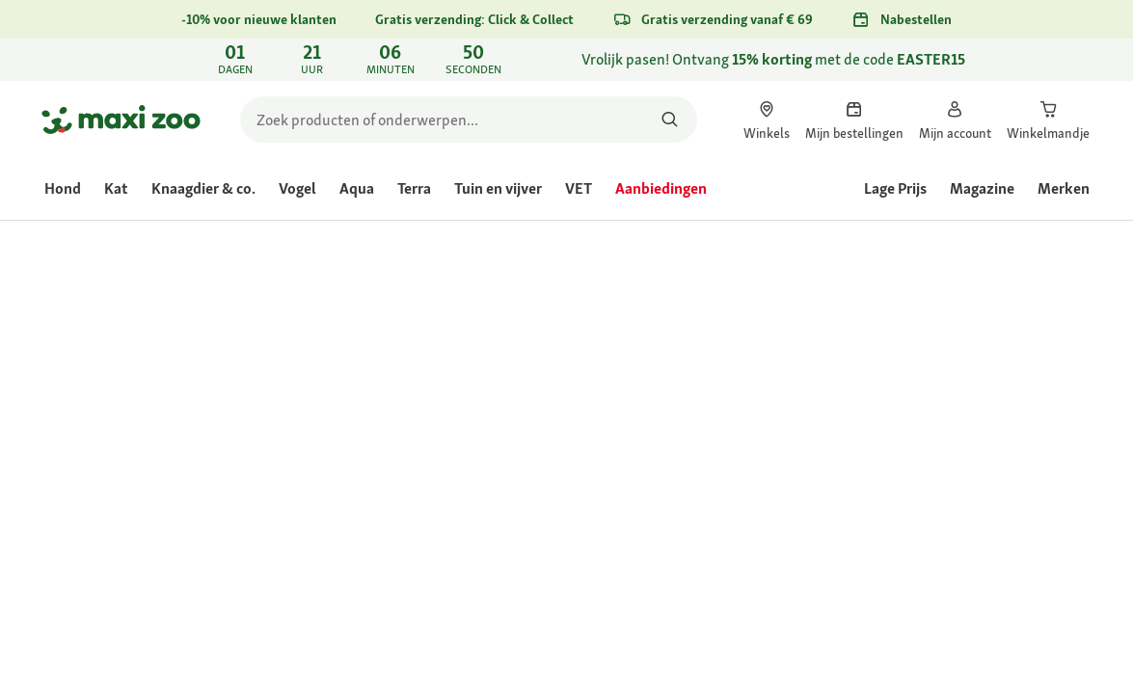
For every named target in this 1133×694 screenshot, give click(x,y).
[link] (566, 60)
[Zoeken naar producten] (670, 119)
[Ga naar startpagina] (121, 119)
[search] (468, 119)
